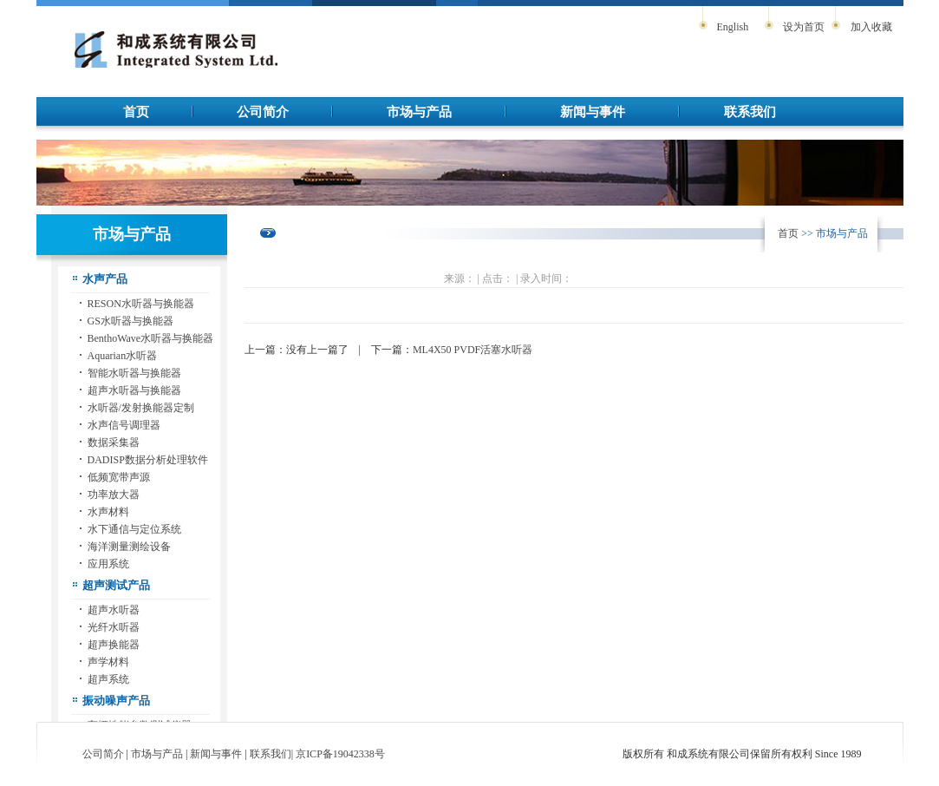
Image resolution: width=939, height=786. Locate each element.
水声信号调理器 (124, 425)
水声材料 (108, 512)
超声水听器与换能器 (134, 390)
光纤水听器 (114, 627)
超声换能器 (114, 645)
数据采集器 (114, 442)
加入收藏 (871, 27)
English (733, 27)
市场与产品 (419, 112)
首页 (136, 112)
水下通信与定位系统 (134, 529)
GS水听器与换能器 (130, 321)
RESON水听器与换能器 (141, 304)
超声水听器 (114, 610)
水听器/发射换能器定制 (141, 408)
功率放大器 (114, 494)
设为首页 (804, 27)
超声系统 (108, 679)
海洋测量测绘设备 (129, 546)
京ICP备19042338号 (340, 754)
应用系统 (108, 564)
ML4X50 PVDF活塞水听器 (472, 350)
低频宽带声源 (119, 477)
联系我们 (750, 112)
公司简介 (263, 112)
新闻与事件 (592, 112)
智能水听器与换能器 (134, 373)
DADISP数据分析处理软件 (148, 460)
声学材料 (108, 662)
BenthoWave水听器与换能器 (151, 338)
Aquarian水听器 (123, 356)
